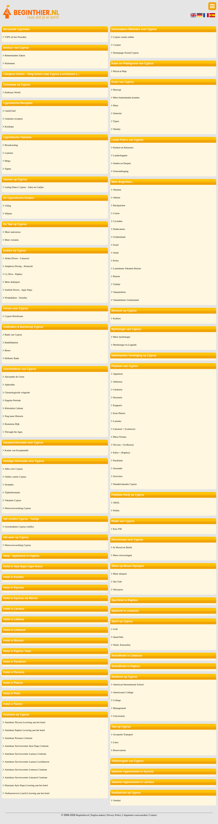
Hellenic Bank (12, 358)
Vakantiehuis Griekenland (126, 300)
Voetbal (117, 800)
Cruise (116, 213)
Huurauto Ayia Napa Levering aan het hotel (26, 785)
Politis (116, 510)
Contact (153, 815)
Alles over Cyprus (14, 468)
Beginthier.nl (82, 815)
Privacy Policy (114, 815)
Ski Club (117, 581)
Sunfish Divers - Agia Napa (18, 289)
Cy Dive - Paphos (13, 274)
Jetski (116, 252)
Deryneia (117, 397)
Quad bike (118, 637)
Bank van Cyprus (13, 334)
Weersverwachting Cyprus (18, 508)
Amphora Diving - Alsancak (19, 266)
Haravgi (117, 89)
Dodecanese (119, 229)
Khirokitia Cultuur (14, 408)
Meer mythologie (121, 336)
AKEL (116, 502)
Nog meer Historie (14, 416)
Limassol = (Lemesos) (124, 429)
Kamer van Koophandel (16, 450)
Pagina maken (98, 815)
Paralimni (118, 460)
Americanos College (123, 692)
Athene (116, 197)
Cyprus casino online (123, 37)
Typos (116, 121)
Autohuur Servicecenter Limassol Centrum (26, 777)
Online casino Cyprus (15, 476)
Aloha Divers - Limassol (17, 258)
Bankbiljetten (11, 342)
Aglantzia (118, 373)
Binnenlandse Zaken (15, 55)
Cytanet (117, 44)
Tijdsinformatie (12, 492)
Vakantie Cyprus (13, 500)
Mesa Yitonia (119, 436)
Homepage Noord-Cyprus (126, 52)
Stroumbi (117, 468)
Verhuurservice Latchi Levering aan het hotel (27, 793)
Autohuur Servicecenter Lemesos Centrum (26, 769)
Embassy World (12, 92)
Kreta (116, 260)
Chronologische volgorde (17, 392)
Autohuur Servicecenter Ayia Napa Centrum (26, 746)
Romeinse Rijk (12, 424)
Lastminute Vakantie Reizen (127, 268)
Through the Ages (13, 431)
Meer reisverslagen (122, 555)
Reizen (116, 276)
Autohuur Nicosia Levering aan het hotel (25, 722)
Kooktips (9, 126)
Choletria (117, 389)
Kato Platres (119, 413)
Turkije (116, 284)
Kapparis (117, 405)
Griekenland (119, 236)
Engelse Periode (13, 400)
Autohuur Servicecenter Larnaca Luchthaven (27, 761)
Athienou (117, 381)
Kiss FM (117, 528)
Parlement (10, 63)
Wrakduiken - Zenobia (16, 297)
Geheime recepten (14, 118)
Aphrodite (10, 384)
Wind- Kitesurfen (121, 644)
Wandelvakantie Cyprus (125, 484)
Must (115, 105)
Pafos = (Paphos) (121, 452)
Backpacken (119, 205)
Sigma (8, 168)
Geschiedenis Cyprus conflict (19, 526)
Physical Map (120, 71)
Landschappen (120, 155)
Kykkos (117, 318)
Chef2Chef (10, 110)
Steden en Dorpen (122, 163)
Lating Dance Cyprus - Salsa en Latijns (24, 187)
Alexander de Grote (14, 376)
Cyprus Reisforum (14, 316)
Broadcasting (11, 145)
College (117, 700)
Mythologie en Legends (125, 344)
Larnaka (117, 421)
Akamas (117, 189)
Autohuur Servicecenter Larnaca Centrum (25, 753)
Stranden (9, 484)
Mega (7, 160)
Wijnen (8, 213)
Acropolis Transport (123, 734)
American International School (128, 684)
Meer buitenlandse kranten (126, 97)
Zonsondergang (120, 171)
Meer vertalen (11, 239)
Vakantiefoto (119, 292)
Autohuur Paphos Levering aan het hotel (25, 730)
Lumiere (9, 153)
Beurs (8, 350)
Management (119, 708)
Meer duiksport (12, 282)
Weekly (117, 129)
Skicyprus (118, 589)
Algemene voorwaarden (135, 815)
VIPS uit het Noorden (15, 37)
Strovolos (118, 476)
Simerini (117, 113)
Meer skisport (120, 573)
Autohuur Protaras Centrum (18, 738)
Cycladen (118, 221)
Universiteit (119, 716)
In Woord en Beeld (122, 547)
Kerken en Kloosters (123, 147)
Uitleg (8, 205)
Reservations (119, 750)
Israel (116, 244)
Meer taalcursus (12, 232)
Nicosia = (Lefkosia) (123, 444)
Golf (115, 629)
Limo (116, 742)
